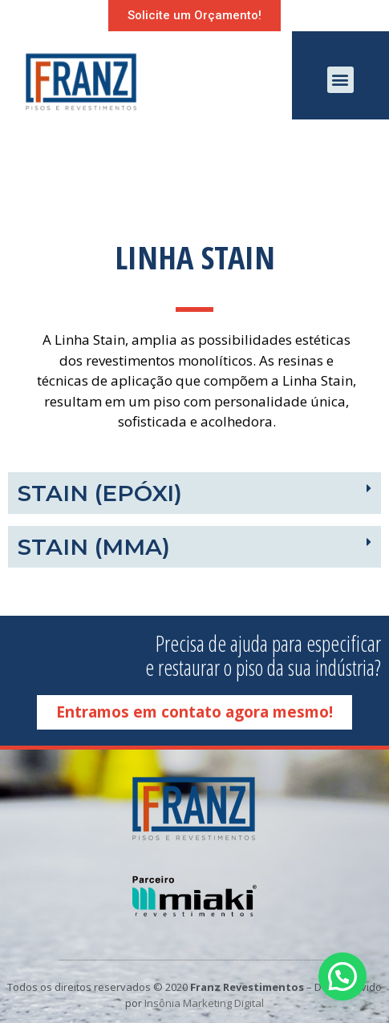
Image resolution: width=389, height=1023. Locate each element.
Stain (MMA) (94, 546)
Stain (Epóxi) (100, 493)
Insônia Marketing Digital (204, 1003)
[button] (194, 15)
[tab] (194, 493)
